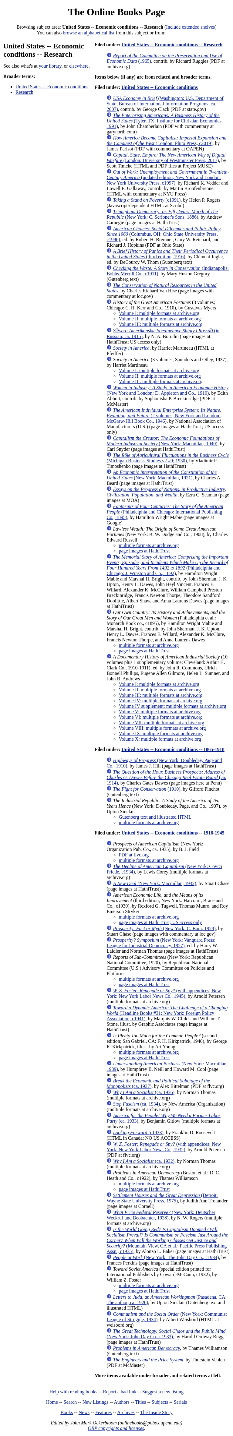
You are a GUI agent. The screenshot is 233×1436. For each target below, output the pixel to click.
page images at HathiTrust (144, 550)
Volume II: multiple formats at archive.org (160, 318)
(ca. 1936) (143, 1092)
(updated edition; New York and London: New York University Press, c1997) (167, 177)
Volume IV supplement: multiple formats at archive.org (172, 706)
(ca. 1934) (136, 1103)
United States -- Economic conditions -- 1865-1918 (173, 749)
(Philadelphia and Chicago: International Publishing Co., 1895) (164, 512)
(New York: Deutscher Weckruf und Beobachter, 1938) (160, 1215)
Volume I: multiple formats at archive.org (159, 313)
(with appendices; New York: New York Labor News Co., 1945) (163, 993)
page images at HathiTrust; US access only (160, 922)
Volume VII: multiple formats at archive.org (161, 722)
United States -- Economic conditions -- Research (171, 44)
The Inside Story (156, 1412)
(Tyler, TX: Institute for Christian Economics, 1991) (164, 121)
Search (70, 1402)
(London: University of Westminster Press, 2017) (165, 157)
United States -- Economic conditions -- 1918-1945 (173, 832)
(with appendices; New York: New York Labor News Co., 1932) (163, 1146)
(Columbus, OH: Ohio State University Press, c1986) (163, 234)
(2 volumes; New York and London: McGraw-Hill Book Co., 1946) (163, 416)
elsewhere (79, 66)
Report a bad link (120, 1391)
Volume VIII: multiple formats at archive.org (162, 728)
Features (103, 1412)
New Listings (96, 1402)
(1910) (146, 789)
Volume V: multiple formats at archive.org (160, 711)
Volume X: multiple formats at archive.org (160, 739)
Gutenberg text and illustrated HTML (155, 817)
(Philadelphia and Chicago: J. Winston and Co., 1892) (167, 565)
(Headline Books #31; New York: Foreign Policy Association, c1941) (167, 1013)
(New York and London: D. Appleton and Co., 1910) (167, 390)
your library (50, 66)
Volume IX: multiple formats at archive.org (161, 733)
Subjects (160, 1402)
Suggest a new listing (163, 1391)
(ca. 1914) (166, 777)
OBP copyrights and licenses (116, 1428)
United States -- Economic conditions (51, 86)
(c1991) (147, 200)
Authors (122, 1402)
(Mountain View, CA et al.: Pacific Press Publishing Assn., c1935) (167, 1240)
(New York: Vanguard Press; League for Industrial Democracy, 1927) (160, 942)
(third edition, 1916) (167, 254)
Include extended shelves (190, 27)
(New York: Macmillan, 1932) (154, 883)
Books (66, 1412)
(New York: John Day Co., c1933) (165, 1333)
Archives (126, 1412)
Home (52, 1402)
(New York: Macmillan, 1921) (161, 475)
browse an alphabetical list (88, 32)
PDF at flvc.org (134, 854)
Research (24, 92)
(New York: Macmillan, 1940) (162, 441)
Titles (140, 1402)
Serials (180, 1402)
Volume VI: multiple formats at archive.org (160, 717)
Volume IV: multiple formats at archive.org (160, 700)
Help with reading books (73, 1391)
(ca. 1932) (143, 1161)
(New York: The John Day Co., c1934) (166, 1257)
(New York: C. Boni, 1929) (164, 928)
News (84, 1412)
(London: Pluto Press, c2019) (166, 140)
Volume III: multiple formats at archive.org (160, 324)
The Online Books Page (116, 11)
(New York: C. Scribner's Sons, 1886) (162, 214)
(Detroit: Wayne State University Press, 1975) (162, 1198)
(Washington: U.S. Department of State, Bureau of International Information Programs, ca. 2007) (164, 104)
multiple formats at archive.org (149, 545)
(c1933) (138, 1132)
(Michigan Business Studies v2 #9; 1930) (167, 458)
